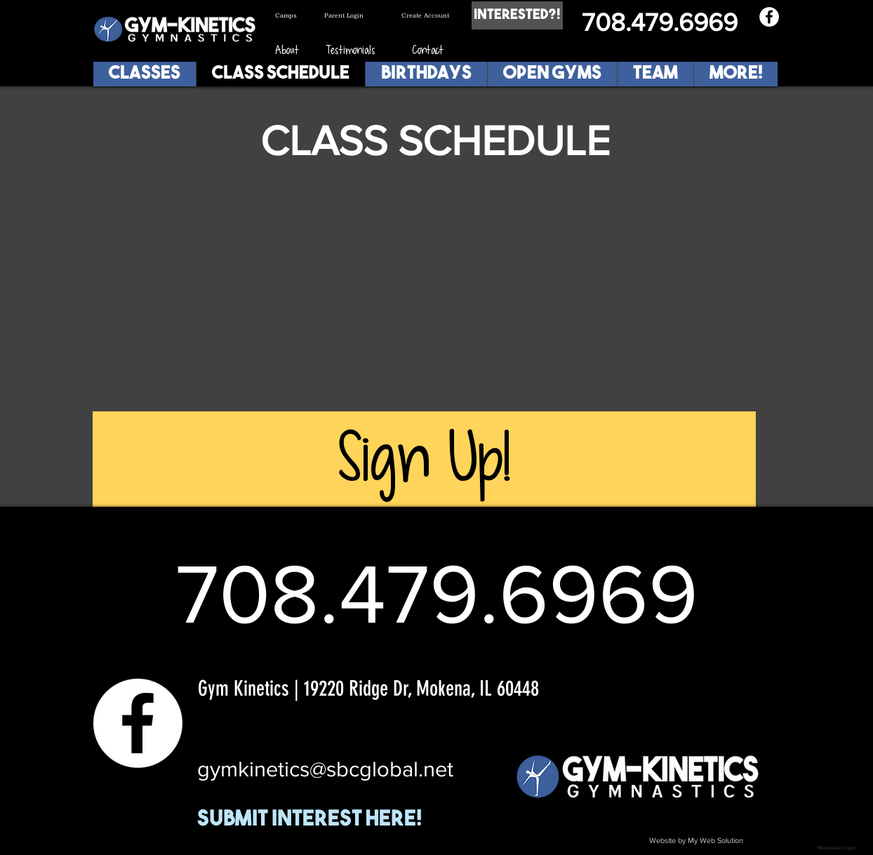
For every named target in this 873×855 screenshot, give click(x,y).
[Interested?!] (517, 15)
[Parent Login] (354, 15)
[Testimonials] (351, 51)
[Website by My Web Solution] (696, 841)
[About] (286, 51)
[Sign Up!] (424, 459)
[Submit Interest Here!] (335, 820)
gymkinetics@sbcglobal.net (325, 769)
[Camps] (299, 15)
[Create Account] (431, 15)
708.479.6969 (660, 22)
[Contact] (427, 51)
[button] (655, 74)
